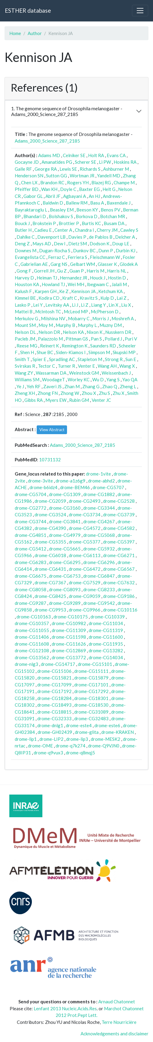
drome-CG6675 (30, 576)
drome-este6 (107, 725)
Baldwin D (53, 202)
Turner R (66, 366)
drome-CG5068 (99, 535)
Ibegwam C (98, 284)
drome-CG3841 (65, 521)
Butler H (23, 230)
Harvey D (24, 277)
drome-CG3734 (84, 514)
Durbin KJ (125, 250)
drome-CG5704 (30, 494)
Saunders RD (103, 345)
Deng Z (22, 243)
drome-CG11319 (106, 630)
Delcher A (125, 237)
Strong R (114, 359)
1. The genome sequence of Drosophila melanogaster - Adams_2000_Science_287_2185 (66, 111)
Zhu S (104, 393)
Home (15, 33)
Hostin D (117, 277)
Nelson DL (25, 332)
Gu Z (62, 270)
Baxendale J (118, 202)
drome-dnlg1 (50, 725)
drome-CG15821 (54, 677)
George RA (46, 169)
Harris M (95, 270)
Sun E (130, 359)
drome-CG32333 (54, 718)
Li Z (84, 305)
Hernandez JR (73, 277)
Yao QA (129, 379)
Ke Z (64, 291)
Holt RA (96, 155)
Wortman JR (82, 175)
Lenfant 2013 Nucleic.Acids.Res (65, 1008)
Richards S (90, 169)
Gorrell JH (44, 270)
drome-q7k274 (70, 745)
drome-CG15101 (95, 664)
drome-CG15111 (91, 671)
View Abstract (51, 429)
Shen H (27, 352)
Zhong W (69, 393)
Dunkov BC (84, 250)
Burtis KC (91, 223)
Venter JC (101, 400)
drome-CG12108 (32, 650)
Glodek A (129, 264)
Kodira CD (49, 298)
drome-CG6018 (50, 555)
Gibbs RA (33, 400)
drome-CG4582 (119, 528)
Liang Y (98, 305)
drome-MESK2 (105, 739)
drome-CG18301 (91, 698)
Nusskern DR (118, 332)
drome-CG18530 (91, 705)
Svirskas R (25, 366)
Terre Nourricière (119, 1022)
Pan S (96, 338)
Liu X (126, 305)
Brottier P (69, 223)
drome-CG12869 (69, 650)
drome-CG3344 (99, 508)
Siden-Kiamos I (71, 352)
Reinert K (49, 345)
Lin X (113, 305)
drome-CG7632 (119, 582)
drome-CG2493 (84, 501)
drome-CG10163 (34, 616)
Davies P (77, 237)
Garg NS (58, 264)
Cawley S (129, 230)
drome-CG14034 (106, 657)
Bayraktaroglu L (31, 209)
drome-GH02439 (55, 732)
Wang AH (107, 366)
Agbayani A (74, 196)
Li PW (105, 162)
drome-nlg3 (26, 664)
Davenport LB (51, 237)
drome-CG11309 (69, 630)
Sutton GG (56, 175)
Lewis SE (68, 169)
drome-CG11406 (32, 637)
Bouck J (22, 223)
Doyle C (68, 189)
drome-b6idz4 (43, 487)
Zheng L (128, 386)
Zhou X (89, 393)
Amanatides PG (56, 162)
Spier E (39, 359)
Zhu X (118, 393)
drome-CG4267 (99, 521)
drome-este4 (79, 725)
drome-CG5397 (119, 541)
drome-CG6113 (84, 555)
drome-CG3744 (30, 521)
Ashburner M (116, 169)
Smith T (22, 359)
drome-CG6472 (84, 569)
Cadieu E (43, 230)
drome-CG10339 (107, 616)
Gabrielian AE (34, 264)
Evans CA (116, 155)
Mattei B (23, 311)
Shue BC (45, 352)
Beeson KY (87, 209)
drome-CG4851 (30, 535)
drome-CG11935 (106, 644)
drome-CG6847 (99, 576)
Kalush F (23, 291)
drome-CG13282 (106, 650)
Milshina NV (53, 318)
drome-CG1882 (99, 494)
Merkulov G (26, 318)
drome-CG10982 (69, 623)
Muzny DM (110, 325)
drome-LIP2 (51, 739)
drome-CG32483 (91, 718)
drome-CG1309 (65, 494)
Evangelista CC (30, 257)
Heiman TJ (47, 277)
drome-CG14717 (58, 664)
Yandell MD (108, 175)
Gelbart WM (82, 264)
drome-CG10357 (32, 623)
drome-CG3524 (50, 514)
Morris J (100, 318)
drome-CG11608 (32, 644)
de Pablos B (100, 237)
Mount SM (25, 325)
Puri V (131, 338)
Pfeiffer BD (26, 189)
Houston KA (27, 284)
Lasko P (22, 305)
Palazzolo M (50, 338)
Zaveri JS (52, 386)
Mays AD (41, 243)
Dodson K (99, 243)
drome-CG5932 (99, 548)
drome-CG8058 (30, 589)
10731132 (50, 459)
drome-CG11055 (32, 630)
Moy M (45, 325)
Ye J (20, 386)
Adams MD (49, 155)
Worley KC (79, 379)
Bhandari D (34, 216)
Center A (63, 230)
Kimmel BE (25, 298)
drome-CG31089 (91, 712)
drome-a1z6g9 (70, 480)
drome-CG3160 (65, 508)
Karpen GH (46, 291)
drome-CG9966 (84, 609)
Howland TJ (53, 284)
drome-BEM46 (75, 487)
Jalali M (119, 284)
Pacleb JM (25, 338)
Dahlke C (26, 237)
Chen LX (29, 182)
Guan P (76, 270)
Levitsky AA (57, 305)
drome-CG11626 (69, 644)
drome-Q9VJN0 (103, 745)
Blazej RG (101, 182)
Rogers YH (78, 182)
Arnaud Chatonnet (116, 1001)
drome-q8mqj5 (80, 752)
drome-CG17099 (54, 684)
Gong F (24, 270)
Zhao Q (109, 386)
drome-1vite (98, 473)
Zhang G (90, 386)
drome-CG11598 (69, 637)
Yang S (113, 379)
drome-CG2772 (30, 508)
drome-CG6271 (119, 555)
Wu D (98, 379)
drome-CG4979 (65, 535)
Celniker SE (74, 155)
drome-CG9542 (99, 603)
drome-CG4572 (84, 528)
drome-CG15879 (91, 677)
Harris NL (116, 270)
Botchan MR (112, 216)
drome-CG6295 (65, 562)
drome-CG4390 (50, 528)
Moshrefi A (123, 318)
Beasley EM (62, 209)
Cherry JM (107, 230)
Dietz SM (77, 243)
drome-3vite (40, 480)
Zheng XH (25, 393)
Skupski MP (124, 352)
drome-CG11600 (106, 637)
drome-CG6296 (99, 562)
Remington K (74, 345)
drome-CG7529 (84, 582)
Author (35, 33)
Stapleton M (90, 359)
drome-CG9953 (50, 609)
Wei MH (76, 284)
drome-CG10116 (120, 609)
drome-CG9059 (84, 596)
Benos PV (110, 209)
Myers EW (55, 400)
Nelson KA (73, 332)
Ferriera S (77, 257)
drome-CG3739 (119, 514)
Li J (75, 305)
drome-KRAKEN (117, 732)
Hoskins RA (125, 162)
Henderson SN (29, 175)
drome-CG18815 (54, 712)
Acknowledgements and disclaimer (114, 1033)
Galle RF (23, 169)
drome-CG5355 (50, 541)
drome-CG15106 (54, 671)
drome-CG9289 (65, 603)
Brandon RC (52, 182)
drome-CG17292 (91, 691)
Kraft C (69, 298)
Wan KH (49, 189)
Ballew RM (76, 202)
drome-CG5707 (108, 487)
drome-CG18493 (54, 705)
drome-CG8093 (65, 589)
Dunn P (105, 250)
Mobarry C (79, 318)
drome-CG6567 (119, 569)
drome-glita (87, 732)
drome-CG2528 (119, 501)
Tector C (46, 366)
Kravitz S (89, 298)
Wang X (127, 366)
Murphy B (65, 325)
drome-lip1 (26, 739)
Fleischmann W (105, 257)
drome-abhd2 (101, 480)
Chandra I (84, 230)
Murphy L (87, 325)
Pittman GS (77, 338)
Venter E (86, 366)
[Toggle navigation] (140, 10)
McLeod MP (76, 311)
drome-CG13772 (69, 657)
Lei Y (38, 305)
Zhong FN (48, 393)
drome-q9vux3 (48, 752)
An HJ (94, 196)
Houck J (97, 277)
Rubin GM (79, 400)
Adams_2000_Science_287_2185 (47, 141)
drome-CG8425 (50, 596)
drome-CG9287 (30, 603)
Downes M (25, 250)
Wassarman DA (51, 373)
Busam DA (114, 223)
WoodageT (53, 379)
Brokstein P (44, 223)
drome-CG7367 (50, 582)
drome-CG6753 (65, 576)
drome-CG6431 (50, 569)
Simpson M (99, 352)
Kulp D (107, 298)
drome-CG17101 (91, 684)
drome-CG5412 (30, 548)
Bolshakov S (61, 216)
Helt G (109, 189)
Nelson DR (49, 332)
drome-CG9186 (119, 596)
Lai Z (122, 298)
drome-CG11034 (106, 623)
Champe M (124, 182)
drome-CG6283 (30, 562)
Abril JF (52, 196)
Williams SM (27, 379)
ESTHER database (28, 10)
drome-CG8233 (99, 589)
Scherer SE (85, 162)
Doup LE (120, 243)
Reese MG (27, 345)
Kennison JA (83, 291)
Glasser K (107, 264)
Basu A (97, 202)
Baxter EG (89, 189)
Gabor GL (33, 196)
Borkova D (86, 216)
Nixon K (95, 332)
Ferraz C (56, 257)
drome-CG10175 (71, 616)
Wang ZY (24, 373)
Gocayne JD (27, 162)
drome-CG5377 (84, 541)
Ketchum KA (110, 291)
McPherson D (104, 311)
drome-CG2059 (50, 501)
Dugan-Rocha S (54, 250)
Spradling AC (62, 359)
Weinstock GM (84, 373)
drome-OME (40, 745)
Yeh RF (34, 386)
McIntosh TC (48, 311)
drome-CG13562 (32, 657)
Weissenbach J (116, 373)
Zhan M (72, 386)
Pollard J (113, 338)
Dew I (60, 243)
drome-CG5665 (65, 548)
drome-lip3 (77, 739)
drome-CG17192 (54, 691)
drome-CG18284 (54, 698)
